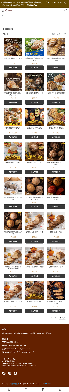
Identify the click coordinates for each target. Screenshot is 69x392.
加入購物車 (13, 68)
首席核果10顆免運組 (34, 301)
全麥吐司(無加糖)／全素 (34, 232)
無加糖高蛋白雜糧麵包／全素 (34, 59)
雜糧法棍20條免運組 (34, 128)
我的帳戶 (49, 333)
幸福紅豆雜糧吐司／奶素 (13, 301)
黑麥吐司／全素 (56, 232)
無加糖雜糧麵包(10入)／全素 (13, 233)
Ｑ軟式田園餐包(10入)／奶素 (56, 198)
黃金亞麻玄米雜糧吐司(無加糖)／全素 (13, 268)
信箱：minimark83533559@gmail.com (16, 349)
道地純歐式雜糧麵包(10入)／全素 (34, 198)
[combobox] (7, 34)
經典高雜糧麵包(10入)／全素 (56, 163)
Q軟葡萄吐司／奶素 (56, 267)
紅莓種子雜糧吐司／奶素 (34, 267)
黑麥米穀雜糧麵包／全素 (13, 58)
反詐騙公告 (40, 333)
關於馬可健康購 (7, 333)
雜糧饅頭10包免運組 (12, 163)
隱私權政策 (24, 333)
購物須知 (16, 333)
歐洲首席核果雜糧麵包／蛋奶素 (56, 302)
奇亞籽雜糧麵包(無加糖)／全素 (56, 59)
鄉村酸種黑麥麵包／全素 (34, 93)
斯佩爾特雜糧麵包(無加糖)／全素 (13, 94)
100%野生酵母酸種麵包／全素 (56, 94)
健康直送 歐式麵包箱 (13, 128)
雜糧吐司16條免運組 (56, 128)
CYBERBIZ (47, 384)
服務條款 (33, 333)
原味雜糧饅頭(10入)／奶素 (13, 198)
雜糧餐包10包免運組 (34, 163)
